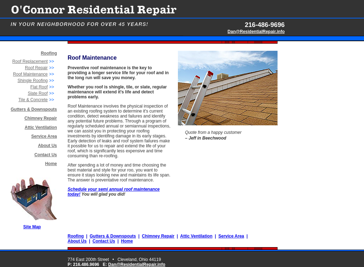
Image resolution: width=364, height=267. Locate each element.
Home (51, 163)
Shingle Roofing (32, 80)
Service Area (44, 136)
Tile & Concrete (33, 99)
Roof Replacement (30, 61)
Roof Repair (36, 67)
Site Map (32, 226)
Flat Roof (39, 87)
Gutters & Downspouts (34, 109)
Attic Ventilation (41, 127)
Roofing (76, 236)
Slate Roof (38, 93)
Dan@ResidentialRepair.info (256, 31)
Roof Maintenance (30, 74)
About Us (47, 145)
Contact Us (46, 154)
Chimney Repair (158, 236)
